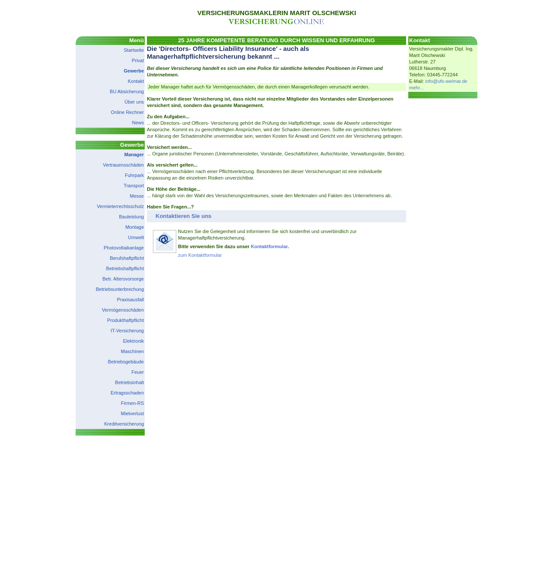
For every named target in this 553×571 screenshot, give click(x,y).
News (138, 122)
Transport (134, 185)
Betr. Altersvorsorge (123, 278)
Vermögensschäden (123, 309)
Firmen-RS (132, 403)
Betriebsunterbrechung (120, 289)
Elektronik (133, 341)
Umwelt (136, 237)
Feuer (137, 372)
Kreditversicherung (124, 423)
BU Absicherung (127, 91)
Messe (137, 196)
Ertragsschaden (127, 392)
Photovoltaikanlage (124, 247)
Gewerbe (134, 70)
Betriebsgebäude (126, 361)
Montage (134, 227)
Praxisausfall (130, 299)
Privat (138, 60)
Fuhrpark (134, 175)
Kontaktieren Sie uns (183, 216)
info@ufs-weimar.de (446, 81)
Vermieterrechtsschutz (120, 206)
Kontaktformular (269, 246)
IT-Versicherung (127, 330)
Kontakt (136, 81)
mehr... (416, 87)
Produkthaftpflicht (125, 320)
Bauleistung (131, 216)
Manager (134, 154)
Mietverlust (132, 413)
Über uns (134, 101)
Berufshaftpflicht (127, 258)
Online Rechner (127, 112)
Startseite (134, 50)
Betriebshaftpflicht (125, 268)
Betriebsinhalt (129, 382)
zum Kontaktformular (200, 255)
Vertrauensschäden (123, 164)
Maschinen (132, 351)
